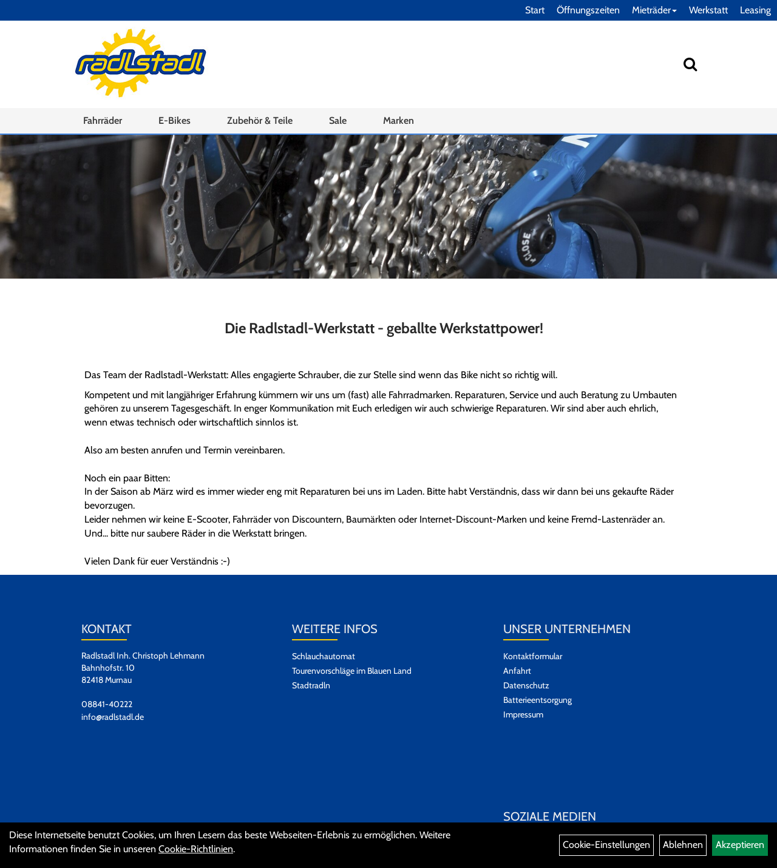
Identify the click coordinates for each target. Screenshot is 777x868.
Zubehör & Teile (260, 120)
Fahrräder (102, 120)
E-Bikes (174, 120)
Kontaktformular (532, 656)
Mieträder (654, 10)
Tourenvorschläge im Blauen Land (352, 670)
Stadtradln (311, 685)
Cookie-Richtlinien (195, 849)
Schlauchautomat (323, 656)
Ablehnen (683, 844)
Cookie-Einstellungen (606, 844)
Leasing (755, 10)
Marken (398, 120)
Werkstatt (708, 10)
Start (535, 10)
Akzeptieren (740, 844)
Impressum (523, 714)
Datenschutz (526, 685)
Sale (338, 120)
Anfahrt (517, 670)
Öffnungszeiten (588, 10)
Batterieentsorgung (537, 699)
